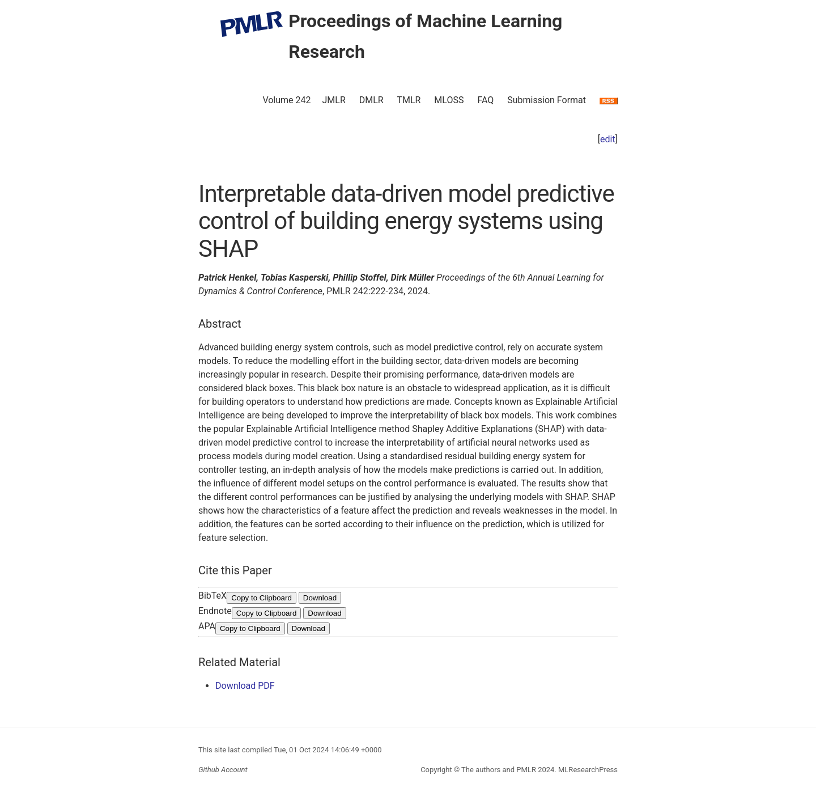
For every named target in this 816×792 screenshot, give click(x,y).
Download (320, 598)
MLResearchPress (587, 769)
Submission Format (546, 100)
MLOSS (449, 100)
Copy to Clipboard (261, 598)
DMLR (371, 100)
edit (607, 139)
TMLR (408, 100)
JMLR (334, 100)
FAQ (485, 100)
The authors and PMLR (498, 769)
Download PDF (245, 685)
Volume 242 (286, 100)
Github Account (223, 769)
